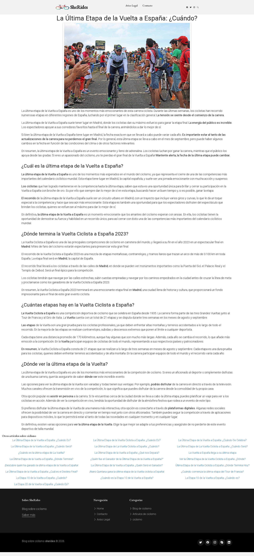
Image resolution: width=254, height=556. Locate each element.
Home (99, 508)
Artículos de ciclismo (142, 514)
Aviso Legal (132, 5)
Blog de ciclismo (140, 508)
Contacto (147, 5)
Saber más (28, 515)
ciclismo (135, 519)
